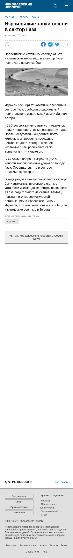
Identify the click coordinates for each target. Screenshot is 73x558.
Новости (23, 17)
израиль (12, 221)
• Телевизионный (49, 511)
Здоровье (19, 512)
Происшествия (19, 507)
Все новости (61, 482)
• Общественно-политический (48, 506)
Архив (43, 545)
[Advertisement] (36, 286)
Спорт (19, 501)
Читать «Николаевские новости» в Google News (36, 237)
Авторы (54, 545)
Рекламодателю (28, 545)
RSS (44, 551)
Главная (9, 17)
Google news (32, 551)
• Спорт (44, 514)
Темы (64, 545)
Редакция (11, 545)
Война (36, 17)
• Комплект (46, 500)
